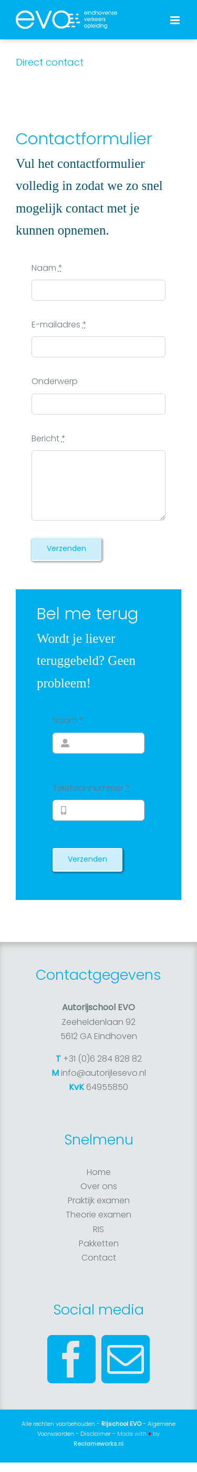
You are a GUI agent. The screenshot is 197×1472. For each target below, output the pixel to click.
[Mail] (125, 1359)
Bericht (49, 438)
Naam (47, 268)
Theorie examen (98, 1215)
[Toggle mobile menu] (175, 20)
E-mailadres (59, 325)
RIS (98, 1229)
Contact (98, 1258)
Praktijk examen (99, 1200)
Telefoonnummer (91, 788)
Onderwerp (55, 381)
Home (99, 1172)
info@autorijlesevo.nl (103, 1073)
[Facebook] (71, 1359)
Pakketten (99, 1243)
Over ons (98, 1186)
